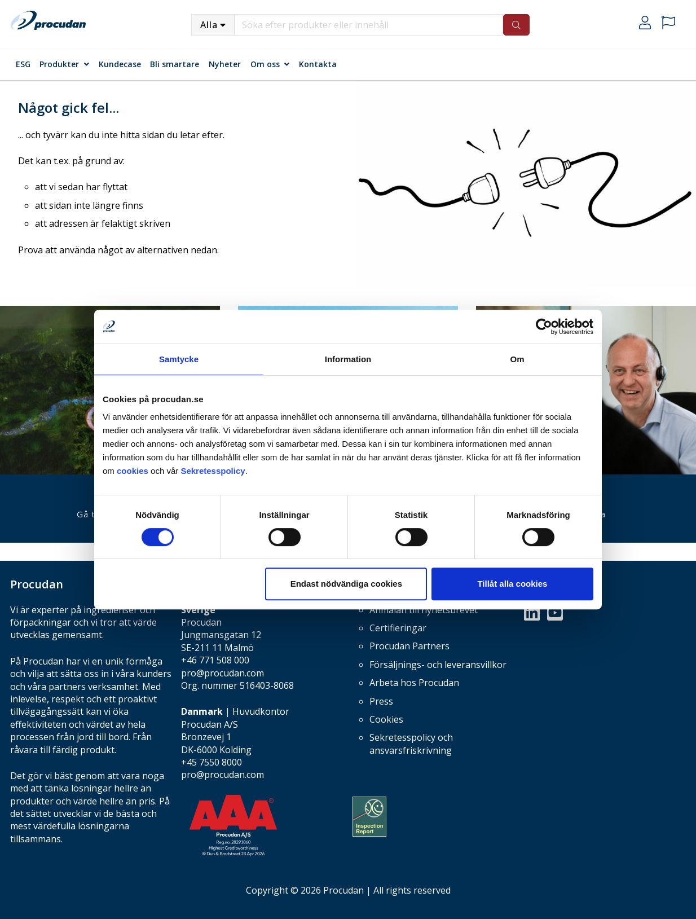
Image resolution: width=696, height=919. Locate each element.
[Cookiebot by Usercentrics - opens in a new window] (544, 326)
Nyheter (225, 64)
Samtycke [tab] (179, 359)
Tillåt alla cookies (512, 583)
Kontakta (318, 64)
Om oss (265, 64)
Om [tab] (517, 359)
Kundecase (120, 64)
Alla (209, 25)
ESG (23, 64)
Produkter (59, 64)
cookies (134, 471)
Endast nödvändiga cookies (346, 583)
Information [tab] (348, 359)
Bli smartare (174, 64)
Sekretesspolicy (212, 471)
